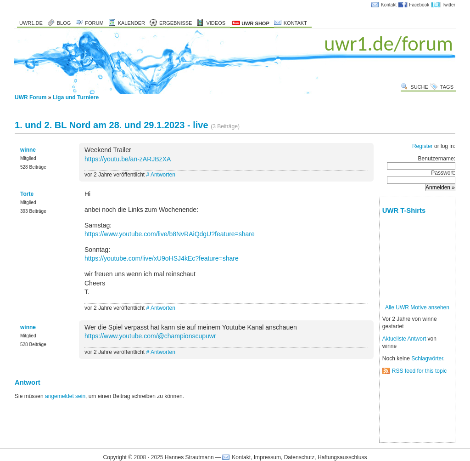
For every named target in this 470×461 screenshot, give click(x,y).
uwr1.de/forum (388, 43)
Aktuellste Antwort (404, 339)
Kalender (131, 23)
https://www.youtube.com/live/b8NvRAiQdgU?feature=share (169, 234)
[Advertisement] (411, 409)
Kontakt (389, 4)
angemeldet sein (65, 396)
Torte (27, 194)
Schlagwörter (427, 358)
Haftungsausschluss (342, 457)
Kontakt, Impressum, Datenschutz (273, 457)
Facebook (419, 4)
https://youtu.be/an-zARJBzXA (127, 159)
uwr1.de (31, 23)
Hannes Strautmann (189, 457)
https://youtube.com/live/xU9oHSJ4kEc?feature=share (161, 258)
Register (422, 146)
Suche (419, 87)
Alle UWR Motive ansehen (417, 307)
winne (28, 150)
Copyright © (118, 457)
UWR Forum (30, 97)
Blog (64, 23)
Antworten (163, 174)
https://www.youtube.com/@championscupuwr (150, 336)
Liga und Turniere (76, 97)
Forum (94, 23)
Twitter (448, 4)
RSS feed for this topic (419, 371)
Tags (446, 87)
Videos (215, 23)
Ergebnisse (175, 23)
